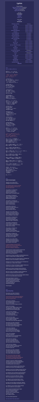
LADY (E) (15, 48)
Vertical (19, 20)
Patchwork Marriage (15, 62)
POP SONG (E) (15, 55)
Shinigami (15, 58)
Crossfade (29, 33)
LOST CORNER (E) (15, 33)
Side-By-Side (19, 21)
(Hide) (7, 67)
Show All (19, 63)
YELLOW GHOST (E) (15, 35)
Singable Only (19, 17)
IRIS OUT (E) (15, 27)
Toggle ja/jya (17, 9)
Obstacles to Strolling (15, 23)
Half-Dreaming (15, 59)
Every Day (15, 43)
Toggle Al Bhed (17, 10)
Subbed (30, 25)
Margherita (15, 39)
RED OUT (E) (15, 42)
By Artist (19, 16)
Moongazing (15, 47)
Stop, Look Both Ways (15, 38)
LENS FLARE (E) (15, 37)
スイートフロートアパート (11, 69)
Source (29, 23)
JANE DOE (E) (15, 26)
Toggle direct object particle (17, 7)
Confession (15, 56)
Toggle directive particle (17, 8)
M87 (15, 54)
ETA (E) (15, 52)
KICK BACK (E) (15, 51)
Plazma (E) (15, 29)
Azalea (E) (15, 31)
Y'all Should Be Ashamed (15, 50)
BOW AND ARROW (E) (15, 30)
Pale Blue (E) (15, 60)
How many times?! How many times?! (12, 398)
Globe (15, 46)
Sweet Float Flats (9, 290)
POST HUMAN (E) (15, 34)
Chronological (19, 13)
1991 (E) (15, 25)
